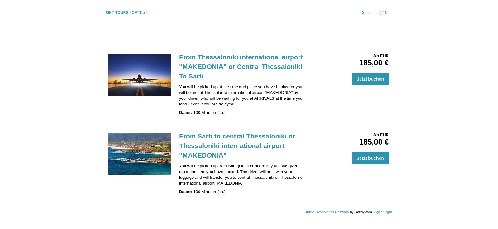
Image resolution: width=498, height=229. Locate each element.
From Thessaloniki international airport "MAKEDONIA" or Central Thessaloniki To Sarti (241, 66)
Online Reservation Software (327, 212)
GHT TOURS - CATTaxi (126, 12)
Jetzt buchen (370, 79)
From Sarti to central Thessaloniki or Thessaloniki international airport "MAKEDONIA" (237, 145)
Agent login (383, 212)
